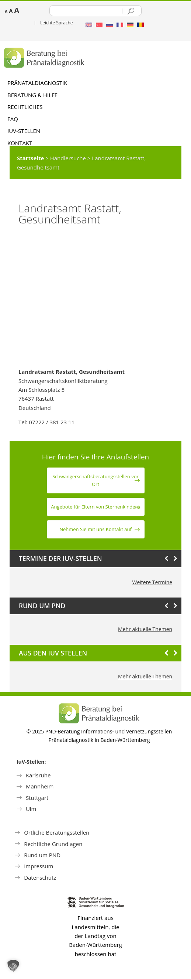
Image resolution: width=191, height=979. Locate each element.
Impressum (38, 866)
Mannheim (40, 786)
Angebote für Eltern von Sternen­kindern (95, 506)
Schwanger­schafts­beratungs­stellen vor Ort (95, 480)
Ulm (31, 808)
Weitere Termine (152, 582)
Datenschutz (40, 877)
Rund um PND (42, 855)
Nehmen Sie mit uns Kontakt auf (95, 529)
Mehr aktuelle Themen (145, 629)
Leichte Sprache (56, 23)
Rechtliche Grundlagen (53, 844)
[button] (13, 965)
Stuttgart (37, 797)
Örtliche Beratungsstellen (56, 832)
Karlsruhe (38, 775)
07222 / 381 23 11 (51, 422)
